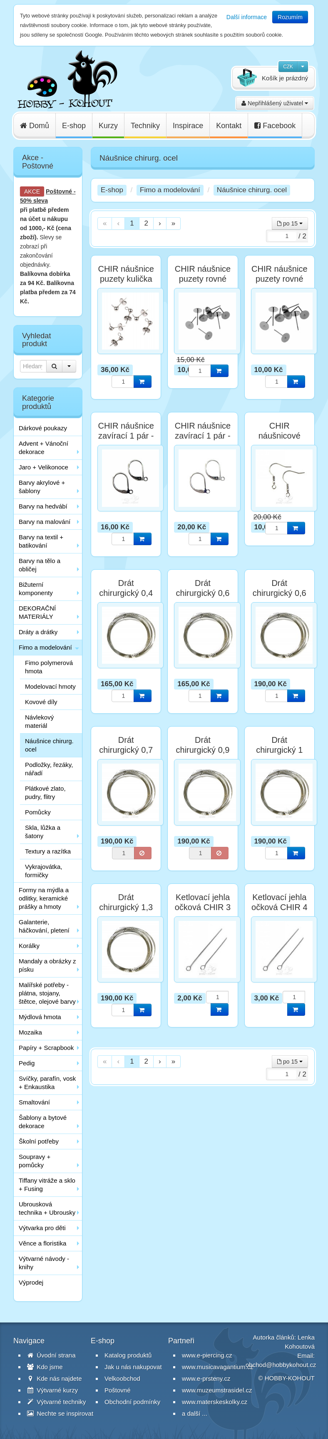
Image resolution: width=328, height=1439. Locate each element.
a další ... (194, 1413)
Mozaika (30, 1032)
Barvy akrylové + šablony (42, 486)
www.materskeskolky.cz (214, 1401)
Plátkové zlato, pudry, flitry (45, 792)
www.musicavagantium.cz (217, 1366)
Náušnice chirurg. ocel (49, 745)
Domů (34, 126)
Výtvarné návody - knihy (44, 1262)
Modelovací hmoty (50, 686)
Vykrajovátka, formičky (43, 870)
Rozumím (290, 17)
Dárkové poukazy (43, 428)
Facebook (275, 126)
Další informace (246, 17)
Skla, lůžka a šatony (42, 831)
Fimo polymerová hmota (49, 667)
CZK (288, 66)
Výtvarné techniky (56, 1401)
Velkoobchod (122, 1378)
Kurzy (108, 126)
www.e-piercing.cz (207, 1355)
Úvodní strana (51, 1355)
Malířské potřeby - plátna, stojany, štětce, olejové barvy (47, 993)
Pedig (27, 1063)
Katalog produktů (128, 1355)
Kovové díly (41, 701)
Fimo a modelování (45, 647)
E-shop (74, 126)
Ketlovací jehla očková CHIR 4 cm (279, 907)
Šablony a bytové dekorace (43, 1121)
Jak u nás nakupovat (133, 1366)
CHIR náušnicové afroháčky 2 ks (279, 435)
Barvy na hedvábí (43, 506)
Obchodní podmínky (132, 1401)
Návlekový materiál (39, 721)
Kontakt (228, 126)
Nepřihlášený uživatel (274, 103)
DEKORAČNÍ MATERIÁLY (37, 612)
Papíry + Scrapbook (46, 1047)
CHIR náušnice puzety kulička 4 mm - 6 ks (126, 278)
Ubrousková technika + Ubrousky (47, 1208)
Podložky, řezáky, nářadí (49, 769)
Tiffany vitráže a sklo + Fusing (47, 1184)
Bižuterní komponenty (36, 588)
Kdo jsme (45, 1366)
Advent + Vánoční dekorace (43, 447)
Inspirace (188, 126)
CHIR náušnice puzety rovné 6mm (203, 278)
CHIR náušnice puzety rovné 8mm (279, 278)
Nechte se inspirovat (60, 1413)
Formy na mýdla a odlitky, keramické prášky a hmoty (44, 898)
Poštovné (59, 191)
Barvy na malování (44, 521)
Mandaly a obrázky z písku (47, 965)
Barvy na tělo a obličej (39, 565)
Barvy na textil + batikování (41, 541)
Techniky (145, 126)
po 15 (290, 223)
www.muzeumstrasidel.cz (217, 1390)
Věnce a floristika (42, 1243)
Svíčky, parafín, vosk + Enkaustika (47, 1082)
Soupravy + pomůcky (34, 1161)
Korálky (29, 945)
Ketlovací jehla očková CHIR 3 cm (203, 907)
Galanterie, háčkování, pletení (44, 926)
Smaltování (34, 1102)
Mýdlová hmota (40, 1016)
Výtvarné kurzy (52, 1390)
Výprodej (31, 1282)
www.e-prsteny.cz (206, 1378)
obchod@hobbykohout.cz (281, 1364)
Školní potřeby (39, 1141)
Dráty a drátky (38, 631)
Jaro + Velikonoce (43, 467)
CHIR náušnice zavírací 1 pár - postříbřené (203, 435)
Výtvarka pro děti (42, 1227)
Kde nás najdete (54, 1378)
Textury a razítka (48, 851)
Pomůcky (38, 812)
